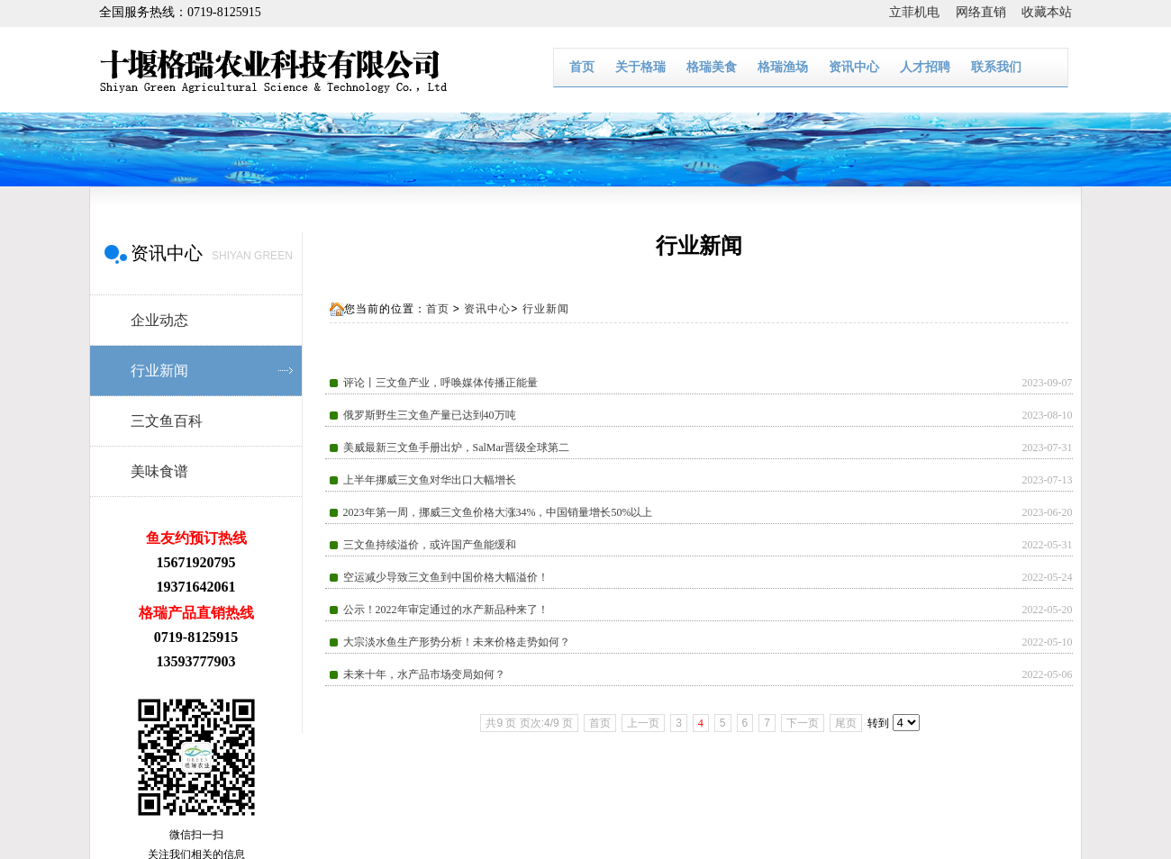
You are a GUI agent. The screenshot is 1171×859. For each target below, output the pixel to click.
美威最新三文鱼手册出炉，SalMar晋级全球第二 (456, 447)
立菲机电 (922, 12)
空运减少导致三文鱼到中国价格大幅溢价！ (446, 577)
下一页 (802, 723)
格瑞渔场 (783, 67)
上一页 (643, 723)
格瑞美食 (711, 67)
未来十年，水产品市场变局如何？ (424, 674)
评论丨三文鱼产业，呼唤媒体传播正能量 (440, 382)
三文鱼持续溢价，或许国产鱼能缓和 (429, 544)
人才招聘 (925, 67)
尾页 (846, 723)
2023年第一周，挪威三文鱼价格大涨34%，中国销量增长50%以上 (498, 512)
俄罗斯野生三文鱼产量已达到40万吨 (429, 415)
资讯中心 (854, 67)
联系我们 (996, 67)
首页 (582, 67)
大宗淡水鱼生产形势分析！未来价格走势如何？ (456, 642)
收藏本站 (1046, 12)
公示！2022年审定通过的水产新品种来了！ (446, 609)
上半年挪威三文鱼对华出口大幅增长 (429, 480)
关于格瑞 (640, 67)
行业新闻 (545, 309)
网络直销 (989, 12)
